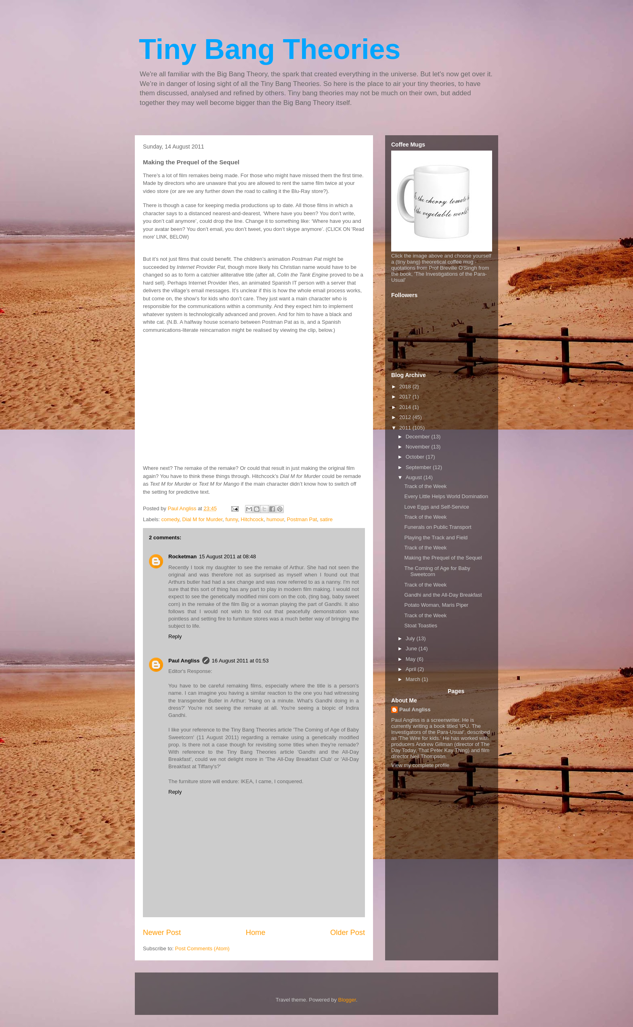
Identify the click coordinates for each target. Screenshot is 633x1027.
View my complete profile (420, 765)
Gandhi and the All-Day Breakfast (443, 595)
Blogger (347, 1000)
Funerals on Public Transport (437, 527)
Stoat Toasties (420, 625)
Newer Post (162, 932)
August (414, 477)
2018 (406, 387)
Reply (175, 636)
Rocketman (182, 556)
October (416, 457)
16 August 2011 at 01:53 (240, 661)
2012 (406, 417)
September (419, 467)
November (419, 447)
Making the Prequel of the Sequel (443, 558)
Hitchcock (252, 519)
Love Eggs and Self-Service (436, 507)
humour (275, 519)
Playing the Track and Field (435, 537)
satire (326, 519)
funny (231, 519)
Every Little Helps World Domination (446, 496)
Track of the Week (425, 486)
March (414, 679)
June (412, 649)
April (412, 669)
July (411, 638)
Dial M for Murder (202, 519)
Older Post (347, 932)
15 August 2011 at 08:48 (227, 556)
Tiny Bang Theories (269, 49)
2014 (406, 407)
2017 (406, 397)
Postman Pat (302, 519)
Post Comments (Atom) (202, 948)
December (419, 437)
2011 (406, 428)
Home (256, 932)
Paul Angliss (184, 661)
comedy (170, 519)
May (411, 659)
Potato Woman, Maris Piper (436, 605)
